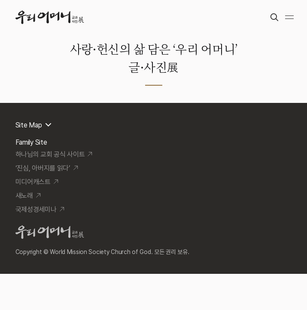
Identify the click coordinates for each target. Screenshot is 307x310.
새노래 (24, 196)
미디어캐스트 (33, 182)
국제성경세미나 (36, 209)
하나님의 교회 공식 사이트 (50, 154)
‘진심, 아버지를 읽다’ (42, 168)
